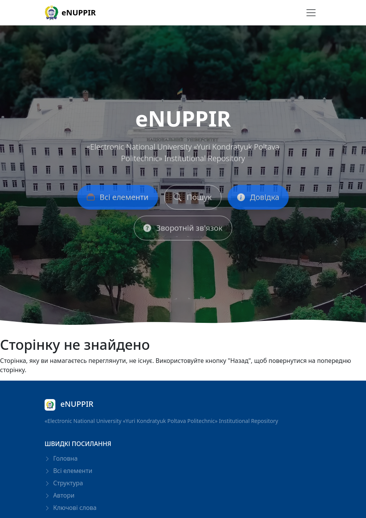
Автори (60, 495)
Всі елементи (118, 199)
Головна (61, 458)
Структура (64, 483)
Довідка (258, 199)
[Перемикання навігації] (311, 12)
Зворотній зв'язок (182, 230)
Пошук (192, 199)
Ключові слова (70, 507)
